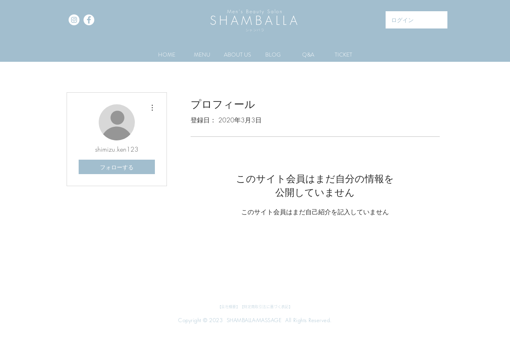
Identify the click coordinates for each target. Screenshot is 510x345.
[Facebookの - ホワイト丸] (88, 19)
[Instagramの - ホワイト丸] (74, 19)
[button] (202, 54)
